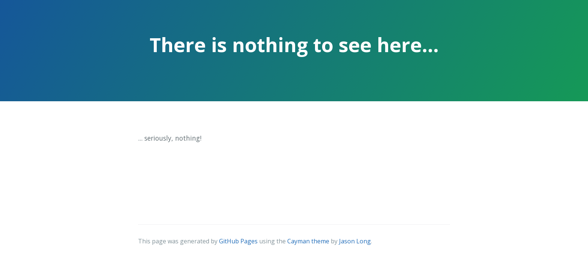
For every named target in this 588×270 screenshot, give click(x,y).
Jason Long (355, 241)
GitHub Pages (238, 241)
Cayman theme (308, 241)
